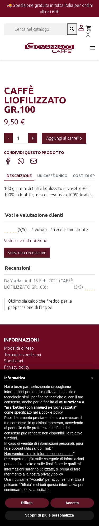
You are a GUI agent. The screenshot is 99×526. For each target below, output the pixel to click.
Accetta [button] (72, 503)
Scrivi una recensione (26, 252)
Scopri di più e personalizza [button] (49, 515)
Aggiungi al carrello (64, 138)
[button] (92, 378)
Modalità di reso (19, 348)
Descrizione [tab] (19, 176)
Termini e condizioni (22, 354)
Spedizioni (13, 360)
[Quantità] (20, 138)
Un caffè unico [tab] (52, 176)
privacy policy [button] (52, 474)
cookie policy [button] (52, 412)
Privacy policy (16, 367)
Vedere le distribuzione (25, 240)
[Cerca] (35, 29)
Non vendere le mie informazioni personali (38, 454)
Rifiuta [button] (27, 503)
